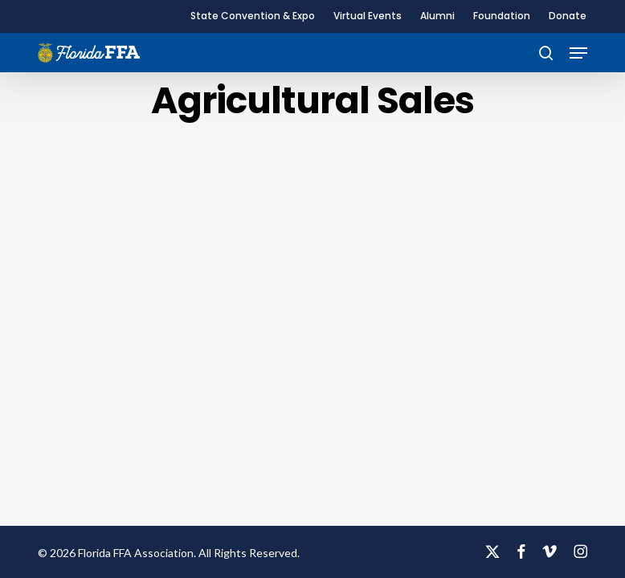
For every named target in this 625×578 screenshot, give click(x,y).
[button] (578, 53)
